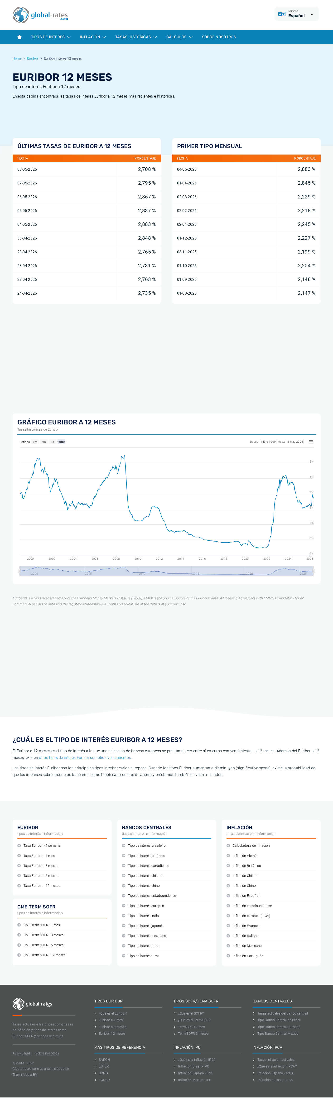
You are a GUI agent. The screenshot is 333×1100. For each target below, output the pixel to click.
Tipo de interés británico (143, 856)
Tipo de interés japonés (143, 926)
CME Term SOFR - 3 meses (40, 935)
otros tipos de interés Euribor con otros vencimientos (85, 757)
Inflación (93, 37)
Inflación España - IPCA (273, 1073)
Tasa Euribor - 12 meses (38, 886)
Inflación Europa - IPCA (273, 1080)
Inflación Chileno (243, 876)
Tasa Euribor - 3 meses (37, 866)
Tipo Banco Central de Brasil (277, 1020)
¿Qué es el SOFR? (189, 1013)
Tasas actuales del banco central (280, 1013)
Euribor (32, 58)
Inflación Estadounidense (249, 906)
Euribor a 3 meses (110, 1027)
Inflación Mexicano (244, 946)
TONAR (102, 1080)
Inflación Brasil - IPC (191, 1066)
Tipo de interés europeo (143, 906)
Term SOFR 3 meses (191, 1033)
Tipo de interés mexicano (144, 936)
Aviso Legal (21, 1053)
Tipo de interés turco (141, 956)
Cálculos (179, 37)
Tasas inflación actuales (273, 1060)
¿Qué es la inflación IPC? (194, 1060)
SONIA (101, 1073)
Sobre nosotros (47, 1053)
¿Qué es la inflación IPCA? (275, 1066)
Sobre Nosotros (219, 37)
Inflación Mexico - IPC (193, 1080)
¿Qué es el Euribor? (111, 1013)
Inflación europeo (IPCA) (248, 916)
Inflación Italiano (243, 936)
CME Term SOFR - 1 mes (38, 925)
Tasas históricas (136, 37)
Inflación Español (243, 896)
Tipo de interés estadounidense (149, 896)
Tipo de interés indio (140, 916)
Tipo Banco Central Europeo (276, 1027)
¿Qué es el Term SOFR (192, 1020)
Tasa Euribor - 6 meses (37, 876)
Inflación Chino (241, 886)
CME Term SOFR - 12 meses (41, 955)
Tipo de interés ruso (140, 946)
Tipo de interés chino (141, 886)
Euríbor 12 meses (110, 1033)
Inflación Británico (244, 866)
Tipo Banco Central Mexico (276, 1033)
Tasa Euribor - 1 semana (39, 846)
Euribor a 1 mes (108, 1020)
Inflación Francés (243, 926)
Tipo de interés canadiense (145, 866)
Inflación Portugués (245, 956)
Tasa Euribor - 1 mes (36, 856)
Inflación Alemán (243, 856)
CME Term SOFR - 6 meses (40, 945)
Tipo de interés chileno (142, 876)
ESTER (101, 1066)
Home (17, 58)
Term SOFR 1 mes (189, 1027)
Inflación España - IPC (193, 1073)
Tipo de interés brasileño (144, 846)
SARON (102, 1060)
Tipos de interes (51, 37)
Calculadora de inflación (248, 846)
